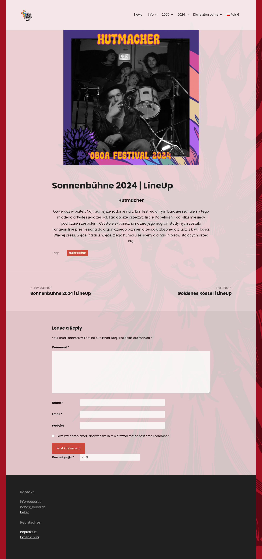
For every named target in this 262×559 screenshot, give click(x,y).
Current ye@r (63, 457)
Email (57, 414)
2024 (182, 14)
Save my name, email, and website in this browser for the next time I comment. (112, 436)
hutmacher (77, 253)
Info (152, 14)
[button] (26, 15)
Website (58, 426)
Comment (60, 347)
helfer (24, 512)
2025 (167, 14)
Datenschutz (29, 537)
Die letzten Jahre (207, 14)
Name (57, 403)
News (138, 14)
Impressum (28, 532)
